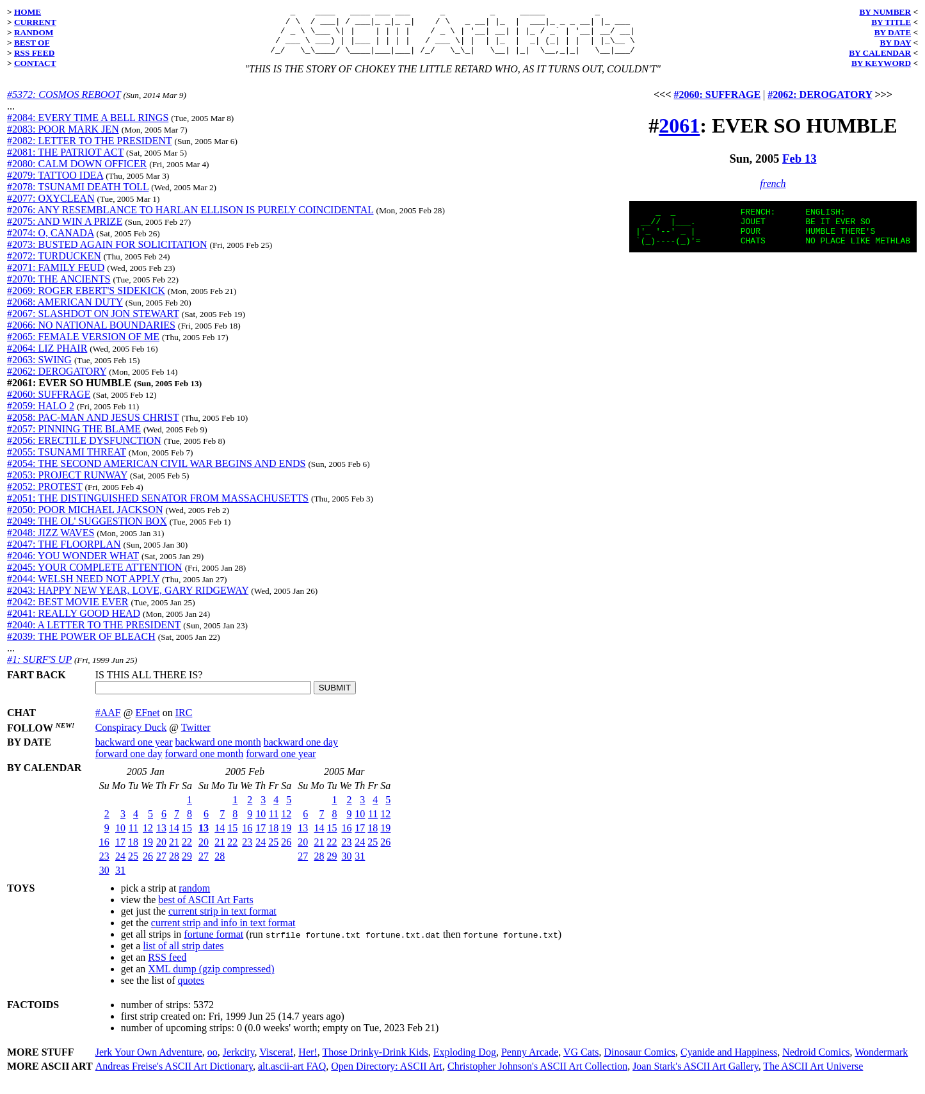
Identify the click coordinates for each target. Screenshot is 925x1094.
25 (133, 865)
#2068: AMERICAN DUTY (65, 311)
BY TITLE (891, 22)
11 (133, 837)
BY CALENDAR (880, 53)
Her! (307, 1061)
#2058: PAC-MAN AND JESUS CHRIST (93, 426)
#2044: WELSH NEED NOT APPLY (83, 588)
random (194, 897)
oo (212, 1061)
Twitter (196, 736)
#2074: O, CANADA (50, 242)
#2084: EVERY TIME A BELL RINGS (87, 127)
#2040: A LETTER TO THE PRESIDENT (94, 634)
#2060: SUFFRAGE (48, 403)
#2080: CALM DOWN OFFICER (77, 173)
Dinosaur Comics (640, 1061)
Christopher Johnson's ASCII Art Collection (537, 1075)
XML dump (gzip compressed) (211, 978)
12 (148, 837)
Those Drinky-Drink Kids (375, 1061)
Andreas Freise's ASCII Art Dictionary (174, 1075)
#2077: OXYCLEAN (50, 207)
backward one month (218, 751)
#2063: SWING (39, 369)
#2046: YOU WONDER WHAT (73, 565)
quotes (191, 989)
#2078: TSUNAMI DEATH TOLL (78, 196)
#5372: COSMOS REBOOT (63, 104)
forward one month (204, 763)
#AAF (108, 722)
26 (148, 865)
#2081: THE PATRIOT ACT (65, 161)
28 (174, 865)
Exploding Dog (464, 1061)
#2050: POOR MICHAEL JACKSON (85, 519)
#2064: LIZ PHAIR (47, 357)
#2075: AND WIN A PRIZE (64, 230)
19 (148, 851)
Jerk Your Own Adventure (148, 1061)
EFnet (147, 722)
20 (161, 851)
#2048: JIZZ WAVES (50, 542)
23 (104, 865)
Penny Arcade (529, 1061)
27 (161, 865)
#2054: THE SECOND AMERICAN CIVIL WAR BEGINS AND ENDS (156, 473)
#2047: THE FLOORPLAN (64, 553)
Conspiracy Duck (131, 736)
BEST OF (32, 42)
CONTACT (35, 63)
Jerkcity (239, 1061)
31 (120, 879)
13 (161, 837)
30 (104, 879)
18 (133, 851)
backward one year (134, 751)
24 (120, 865)
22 (187, 851)
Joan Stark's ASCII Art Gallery (695, 1075)
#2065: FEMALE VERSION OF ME (83, 346)
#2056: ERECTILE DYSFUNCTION (84, 450)
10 (120, 837)
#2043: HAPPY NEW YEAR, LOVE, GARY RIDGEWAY (127, 599)
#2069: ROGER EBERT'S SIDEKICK (86, 300)
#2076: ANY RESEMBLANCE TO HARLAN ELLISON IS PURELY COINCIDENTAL (190, 219)
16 (104, 851)
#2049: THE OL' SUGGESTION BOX (87, 530)
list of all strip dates (183, 955)
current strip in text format (222, 920)
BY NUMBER (885, 12)
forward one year (281, 763)
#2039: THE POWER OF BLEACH (81, 646)
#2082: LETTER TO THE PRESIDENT (89, 150)
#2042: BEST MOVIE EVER (67, 611)
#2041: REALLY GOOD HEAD (73, 622)
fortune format (213, 943)
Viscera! (276, 1061)
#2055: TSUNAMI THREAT (66, 461)
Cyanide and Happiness (728, 1061)
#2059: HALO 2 (40, 415)
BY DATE (892, 32)
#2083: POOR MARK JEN (63, 138)
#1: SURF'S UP (39, 669)
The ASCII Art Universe (813, 1075)
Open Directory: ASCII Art (386, 1075)
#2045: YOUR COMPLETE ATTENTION (94, 576)
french (772, 193)
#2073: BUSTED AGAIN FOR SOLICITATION (107, 254)
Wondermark (881, 1061)
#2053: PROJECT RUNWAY (67, 484)
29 (187, 865)
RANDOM (33, 32)
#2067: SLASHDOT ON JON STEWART (93, 323)
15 (187, 837)
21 (174, 851)
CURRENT (35, 22)
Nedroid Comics (815, 1061)
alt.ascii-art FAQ (292, 1075)
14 (174, 837)
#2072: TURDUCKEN (54, 265)
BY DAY (896, 42)
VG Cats (581, 1061)
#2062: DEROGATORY (56, 380)
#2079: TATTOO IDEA (55, 184)
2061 (679, 135)
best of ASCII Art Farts (205, 909)
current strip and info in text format (223, 932)
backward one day (301, 751)
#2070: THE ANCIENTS (58, 288)
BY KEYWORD (881, 63)
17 (120, 851)
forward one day (129, 763)
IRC (184, 722)
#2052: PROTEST (45, 496)
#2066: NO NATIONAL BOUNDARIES (91, 334)
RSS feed (167, 966)
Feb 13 (799, 168)
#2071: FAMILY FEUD (55, 277)
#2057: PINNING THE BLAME (74, 438)
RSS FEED (34, 53)
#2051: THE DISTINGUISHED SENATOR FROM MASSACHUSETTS (158, 507)
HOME (27, 12)
